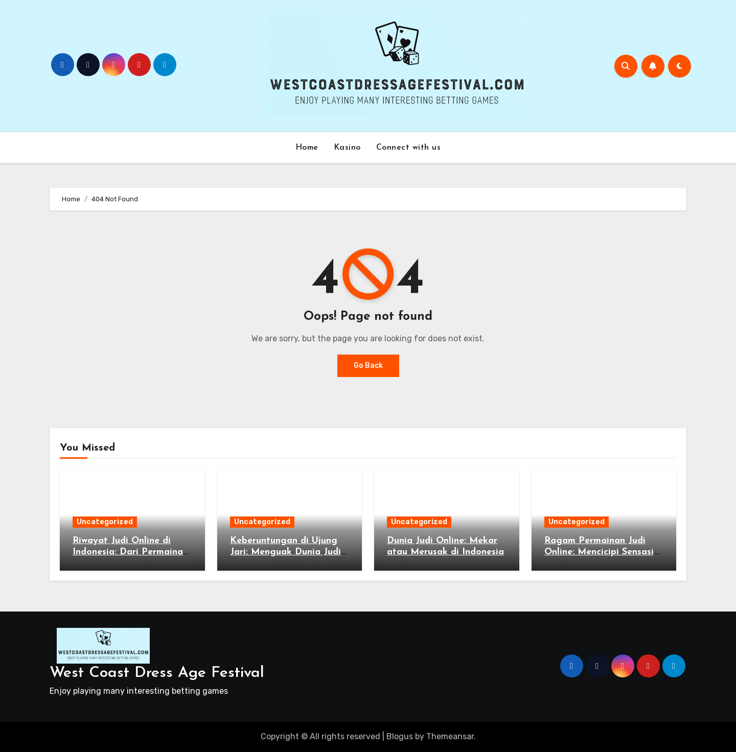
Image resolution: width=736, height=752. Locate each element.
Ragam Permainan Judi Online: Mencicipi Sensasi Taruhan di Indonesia (599, 552)
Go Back (368, 365)
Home (306, 148)
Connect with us (408, 148)
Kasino (347, 148)
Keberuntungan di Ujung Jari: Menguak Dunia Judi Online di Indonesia (285, 552)
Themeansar (450, 736)
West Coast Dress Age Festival (157, 673)
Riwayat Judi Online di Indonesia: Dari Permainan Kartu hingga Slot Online (130, 552)
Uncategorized (105, 522)
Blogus (399, 736)
